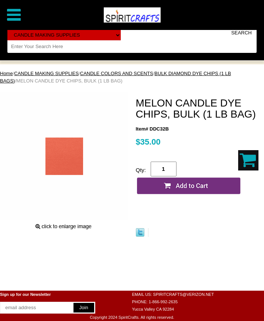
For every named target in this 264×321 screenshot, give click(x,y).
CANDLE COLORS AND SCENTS (116, 73)
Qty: (141, 170)
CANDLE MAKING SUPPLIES (46, 73)
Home (6, 73)
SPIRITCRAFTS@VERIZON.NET (183, 294)
